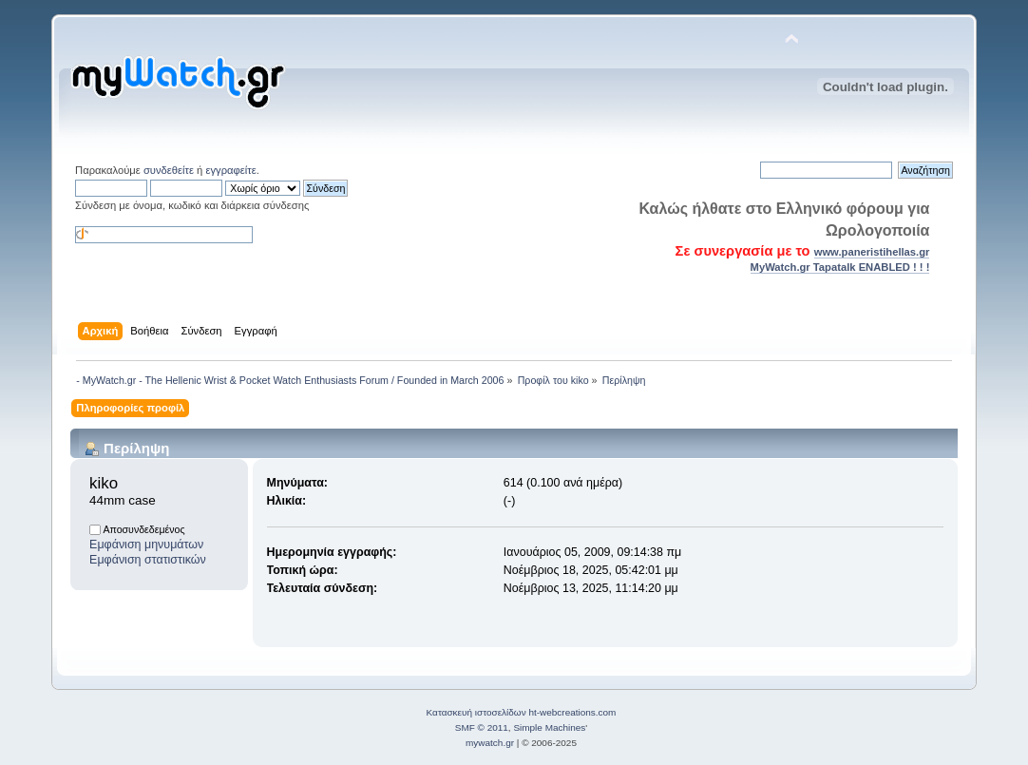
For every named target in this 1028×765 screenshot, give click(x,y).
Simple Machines (549, 727)
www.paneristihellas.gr (872, 252)
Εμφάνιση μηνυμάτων (146, 544)
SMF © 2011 (481, 727)
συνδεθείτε (168, 170)
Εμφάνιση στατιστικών (147, 559)
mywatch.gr (490, 742)
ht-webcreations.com (572, 712)
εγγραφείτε (230, 170)
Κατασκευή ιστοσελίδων (476, 712)
